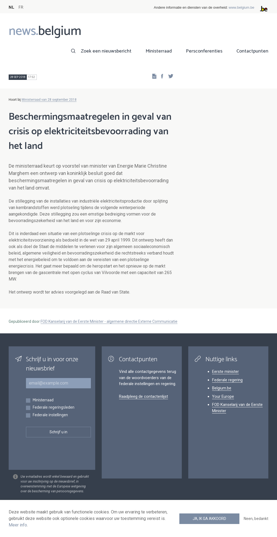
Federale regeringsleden (53, 408)
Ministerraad (159, 51)
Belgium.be (221, 388)
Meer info (18, 525)
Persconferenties (204, 51)
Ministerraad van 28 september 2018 (49, 100)
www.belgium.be (241, 7)
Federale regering (227, 379)
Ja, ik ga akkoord (209, 518)
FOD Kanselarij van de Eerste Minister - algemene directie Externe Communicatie (109, 321)
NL (11, 7)
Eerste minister (225, 371)
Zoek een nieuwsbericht (106, 51)
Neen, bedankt (256, 518)
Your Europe (223, 396)
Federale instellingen (50, 415)
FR (20, 7)
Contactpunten (252, 51)
